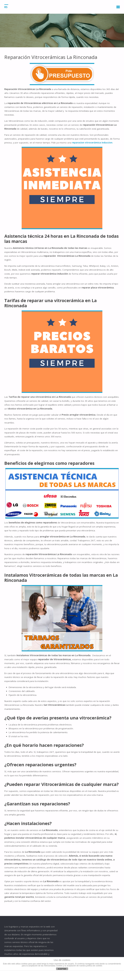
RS (5, 7)
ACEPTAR (62, 969)
